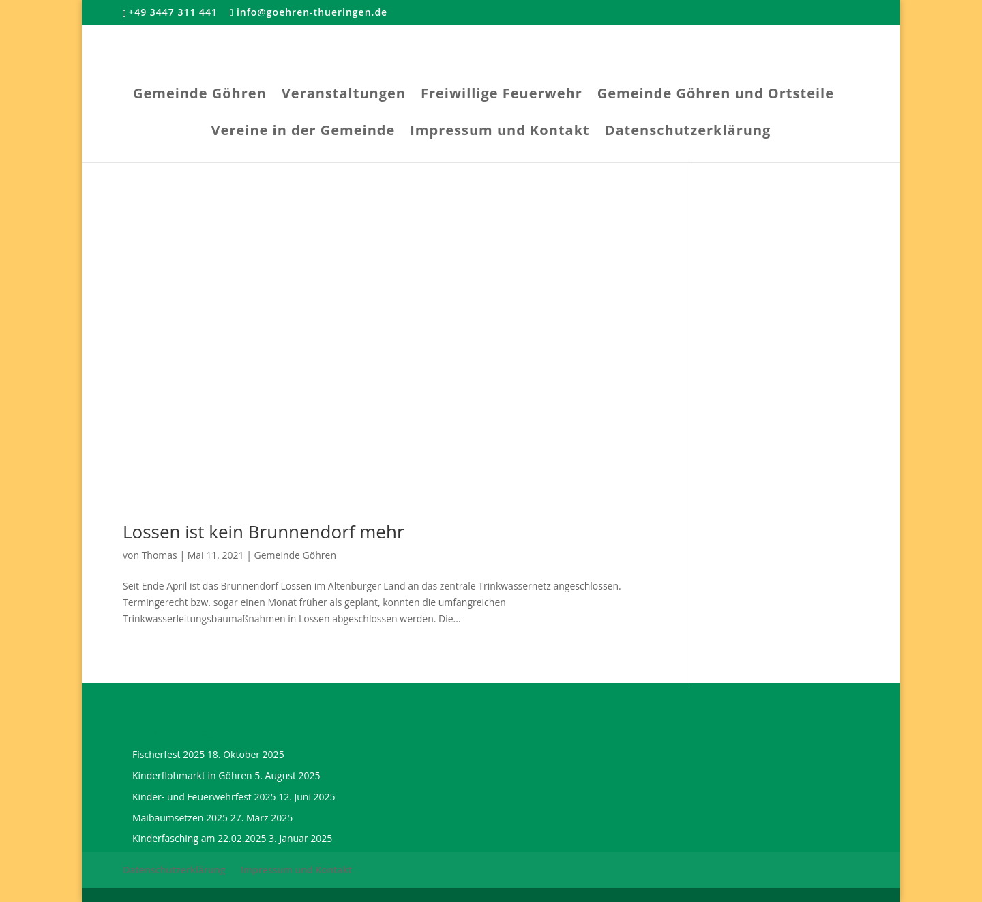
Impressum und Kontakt (499, 132)
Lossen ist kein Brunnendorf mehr (263, 531)
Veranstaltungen (344, 95)
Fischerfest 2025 (168, 754)
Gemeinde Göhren (200, 95)
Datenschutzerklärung (688, 132)
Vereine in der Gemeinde (303, 132)
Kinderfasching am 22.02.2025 (199, 838)
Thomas (159, 555)
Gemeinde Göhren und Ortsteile (715, 95)
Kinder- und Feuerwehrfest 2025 (204, 796)
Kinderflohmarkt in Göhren (192, 775)
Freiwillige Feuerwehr (501, 95)
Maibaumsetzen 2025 (180, 817)
